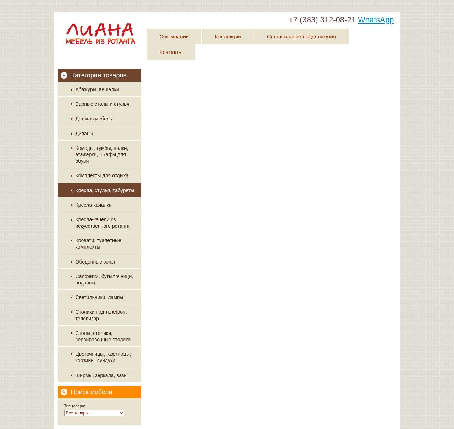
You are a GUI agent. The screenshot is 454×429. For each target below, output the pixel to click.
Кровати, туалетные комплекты (98, 244)
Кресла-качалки (94, 205)
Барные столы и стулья (102, 104)
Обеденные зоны (95, 262)
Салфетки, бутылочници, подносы (104, 279)
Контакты (171, 52)
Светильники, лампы (99, 297)
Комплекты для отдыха (102, 175)
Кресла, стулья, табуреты (105, 190)
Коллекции (228, 36)
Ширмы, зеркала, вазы (102, 375)
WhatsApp (376, 19)
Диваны (84, 133)
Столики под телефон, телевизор (101, 315)
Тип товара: (74, 406)
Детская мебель (94, 118)
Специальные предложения (301, 36)
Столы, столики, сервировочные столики (103, 336)
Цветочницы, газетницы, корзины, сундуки (103, 357)
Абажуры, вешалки (97, 89)
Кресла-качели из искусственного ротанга (103, 223)
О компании (174, 36)
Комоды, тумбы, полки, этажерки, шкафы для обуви (102, 154)
